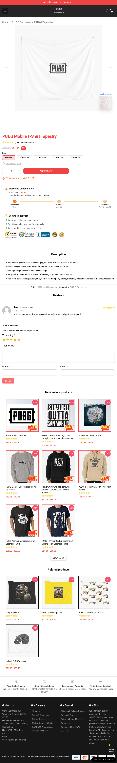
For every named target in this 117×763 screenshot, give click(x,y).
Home (5, 22)
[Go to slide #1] (51, 118)
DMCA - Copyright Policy (43, 723)
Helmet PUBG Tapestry (16, 661)
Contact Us (66, 723)
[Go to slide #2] (66, 118)
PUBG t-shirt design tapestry (91, 612)
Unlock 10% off (111, 751)
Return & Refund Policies (72, 719)
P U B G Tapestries (43, 22)
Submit (8, 381)
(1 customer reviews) (24, 143)
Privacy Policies (39, 719)
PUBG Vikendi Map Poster (89, 435)
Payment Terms (68, 715)
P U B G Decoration (21, 22)
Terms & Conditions (40, 715)
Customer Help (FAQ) (70, 727)
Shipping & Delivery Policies (73, 711)
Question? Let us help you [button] (104, 760)
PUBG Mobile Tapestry (52, 612)
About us (36, 711)
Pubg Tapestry (12, 612)
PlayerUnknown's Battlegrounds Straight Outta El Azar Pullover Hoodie (56, 490)
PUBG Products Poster (16, 435)
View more (58, 558)
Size (4, 153)
